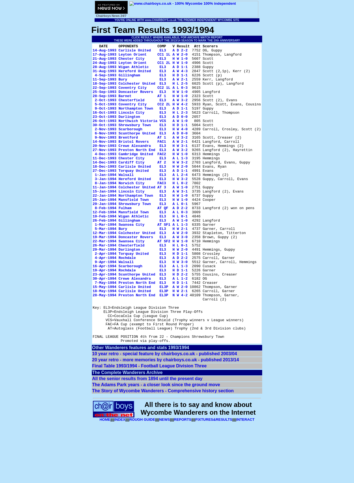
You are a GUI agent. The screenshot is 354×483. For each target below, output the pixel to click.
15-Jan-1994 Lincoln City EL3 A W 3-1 (140, 221)
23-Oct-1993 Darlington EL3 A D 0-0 (140, 131)
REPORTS (182, 479)
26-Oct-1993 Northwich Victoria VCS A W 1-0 (140, 136)
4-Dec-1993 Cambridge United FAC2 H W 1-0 (141, 176)
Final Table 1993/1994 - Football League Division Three (149, 425)
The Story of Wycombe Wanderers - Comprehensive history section (163, 450)
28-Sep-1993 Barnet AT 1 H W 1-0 (140, 106)
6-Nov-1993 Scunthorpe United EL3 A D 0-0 (141, 151)
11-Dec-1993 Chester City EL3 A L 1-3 (140, 181)
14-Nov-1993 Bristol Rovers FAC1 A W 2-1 (140, 161)
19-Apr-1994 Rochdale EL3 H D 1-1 (140, 315)
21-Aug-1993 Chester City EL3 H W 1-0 (140, 61)
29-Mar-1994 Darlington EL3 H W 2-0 (140, 290)
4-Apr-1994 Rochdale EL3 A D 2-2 (141, 300)
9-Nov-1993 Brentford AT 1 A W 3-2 (141, 156)
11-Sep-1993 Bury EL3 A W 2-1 (140, 86)
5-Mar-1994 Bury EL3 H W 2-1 (141, 265)
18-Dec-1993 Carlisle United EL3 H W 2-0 (140, 191)
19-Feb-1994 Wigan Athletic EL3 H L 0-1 (140, 250)
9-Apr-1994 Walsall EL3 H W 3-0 (141, 305)
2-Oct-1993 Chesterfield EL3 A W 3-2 (141, 111)
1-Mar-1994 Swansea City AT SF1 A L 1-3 (141, 260)
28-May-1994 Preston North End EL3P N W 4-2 (140, 345)
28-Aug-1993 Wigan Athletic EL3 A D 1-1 (140, 71)
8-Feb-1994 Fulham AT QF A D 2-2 (141, 240)
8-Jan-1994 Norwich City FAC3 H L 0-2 (141, 211)
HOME (105, 479)
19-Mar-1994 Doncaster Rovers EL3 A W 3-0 (140, 275)
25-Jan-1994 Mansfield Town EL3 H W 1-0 (140, 230)
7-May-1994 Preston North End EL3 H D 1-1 (141, 330)
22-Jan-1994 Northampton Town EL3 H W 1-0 (140, 226)
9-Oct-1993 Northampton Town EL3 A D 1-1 (141, 121)
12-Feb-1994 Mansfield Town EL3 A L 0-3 (140, 245)
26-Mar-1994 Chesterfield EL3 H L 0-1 (140, 285)
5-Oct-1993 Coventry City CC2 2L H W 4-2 (141, 116)
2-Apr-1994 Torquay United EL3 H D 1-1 (141, 295)
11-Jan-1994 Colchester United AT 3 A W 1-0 (140, 216)
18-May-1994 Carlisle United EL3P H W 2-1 (140, 340)
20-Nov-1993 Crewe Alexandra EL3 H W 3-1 (140, 166)
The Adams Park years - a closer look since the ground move (156, 444)
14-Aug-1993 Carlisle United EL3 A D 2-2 (140, 51)
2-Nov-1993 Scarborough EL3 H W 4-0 (141, 146)
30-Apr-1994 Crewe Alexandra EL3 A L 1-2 (140, 325)
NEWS (164, 479)
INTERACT (245, 479)
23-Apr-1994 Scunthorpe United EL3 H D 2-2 (140, 320)
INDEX (119, 479)
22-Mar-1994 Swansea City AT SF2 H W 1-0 (140, 280)
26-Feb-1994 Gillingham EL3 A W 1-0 (140, 255)
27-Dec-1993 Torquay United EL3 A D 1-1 (140, 196)
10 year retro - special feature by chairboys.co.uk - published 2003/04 (164, 413)
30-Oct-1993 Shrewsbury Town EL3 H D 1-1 (140, 141)
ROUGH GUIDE (142, 479)
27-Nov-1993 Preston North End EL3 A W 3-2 (140, 171)
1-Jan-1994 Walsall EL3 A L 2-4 (141, 201)
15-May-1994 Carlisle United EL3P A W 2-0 (140, 335)
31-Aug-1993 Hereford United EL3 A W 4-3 (140, 76)
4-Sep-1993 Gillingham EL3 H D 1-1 (141, 81)
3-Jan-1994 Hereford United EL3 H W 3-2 (141, 206)
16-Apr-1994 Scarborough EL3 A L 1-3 (140, 310)
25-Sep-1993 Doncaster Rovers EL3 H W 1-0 (140, 101)
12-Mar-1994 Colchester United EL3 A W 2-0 (140, 270)
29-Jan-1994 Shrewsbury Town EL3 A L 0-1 (140, 235)
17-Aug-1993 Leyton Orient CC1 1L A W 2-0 (140, 56)
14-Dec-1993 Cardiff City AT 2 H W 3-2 (140, 186)
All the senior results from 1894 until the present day (147, 438)
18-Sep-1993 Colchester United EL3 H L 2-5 (140, 91)
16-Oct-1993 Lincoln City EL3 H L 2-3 (140, 126)
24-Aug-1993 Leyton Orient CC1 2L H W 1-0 (140, 66)
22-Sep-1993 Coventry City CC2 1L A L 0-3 (140, 96)
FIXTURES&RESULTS (213, 479)
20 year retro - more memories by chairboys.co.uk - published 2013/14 (165, 419)
